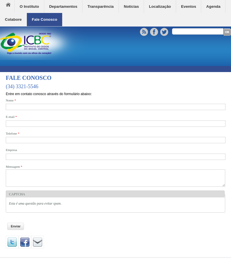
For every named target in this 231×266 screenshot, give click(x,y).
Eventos (188, 6)
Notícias (131, 6)
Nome (11, 100)
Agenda (213, 6)
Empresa (11, 150)
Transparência (100, 6)
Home (10, 6)
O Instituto (29, 6)
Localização (160, 6)
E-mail (11, 116)
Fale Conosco (44, 19)
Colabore (13, 19)
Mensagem (14, 166)
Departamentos (63, 6)
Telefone (12, 133)
